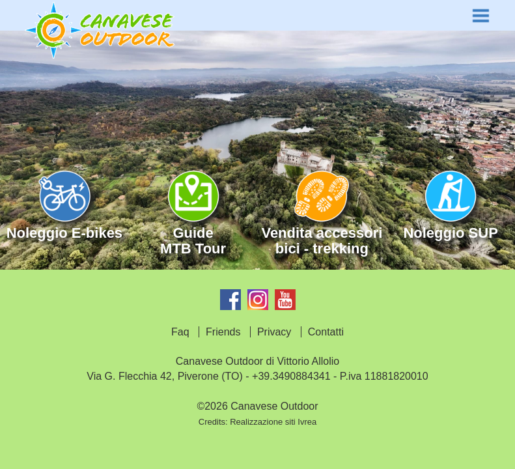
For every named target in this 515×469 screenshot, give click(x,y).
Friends (223, 331)
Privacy (274, 331)
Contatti (326, 331)
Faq (180, 331)
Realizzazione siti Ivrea (273, 422)
